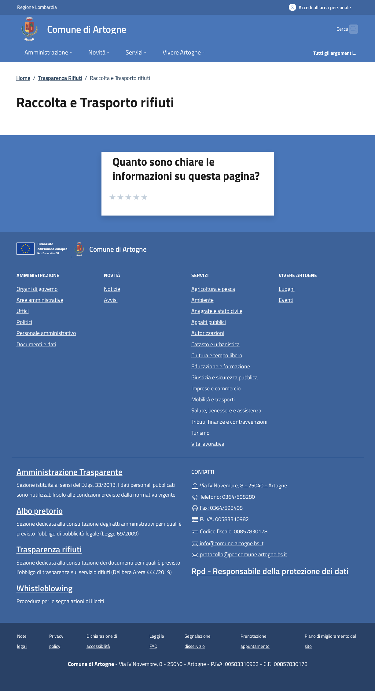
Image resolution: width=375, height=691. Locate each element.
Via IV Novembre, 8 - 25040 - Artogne (267, 485)
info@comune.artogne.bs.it (227, 543)
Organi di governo (37, 289)
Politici (24, 322)
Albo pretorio (40, 510)
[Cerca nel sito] (351, 29)
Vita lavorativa (207, 444)
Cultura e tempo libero (216, 355)
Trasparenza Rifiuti (60, 78)
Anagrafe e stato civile (216, 311)
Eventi (286, 300)
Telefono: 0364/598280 (223, 497)
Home (23, 78)
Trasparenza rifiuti (49, 549)
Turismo (200, 433)
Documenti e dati (36, 344)
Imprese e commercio (216, 388)
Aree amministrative (40, 300)
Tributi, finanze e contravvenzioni (229, 422)
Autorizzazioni (207, 333)
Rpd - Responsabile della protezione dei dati (270, 571)
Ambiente (202, 300)
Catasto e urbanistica (215, 344)
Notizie (112, 289)
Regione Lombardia (37, 7)
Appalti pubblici (208, 322)
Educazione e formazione (220, 366)
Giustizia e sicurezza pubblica (224, 377)
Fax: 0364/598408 (217, 508)
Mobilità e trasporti (213, 399)
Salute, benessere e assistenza (226, 410)
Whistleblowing (44, 588)
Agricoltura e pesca (213, 289)
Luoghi (287, 289)
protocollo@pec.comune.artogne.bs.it (239, 554)
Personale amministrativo (46, 333)
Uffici (23, 311)
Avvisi (111, 300)
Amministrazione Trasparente (70, 471)
